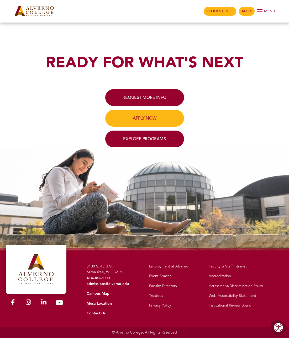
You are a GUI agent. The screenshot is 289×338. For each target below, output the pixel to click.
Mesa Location (99, 303)
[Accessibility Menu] (278, 327)
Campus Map (98, 293)
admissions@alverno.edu (108, 284)
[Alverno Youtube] (59, 304)
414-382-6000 (98, 278)
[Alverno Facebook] (13, 303)
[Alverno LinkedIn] (44, 303)
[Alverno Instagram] (28, 303)
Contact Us (96, 313)
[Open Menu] (266, 11)
